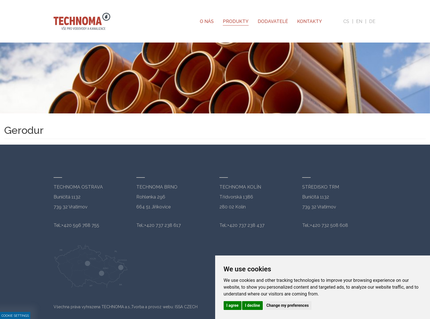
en (359, 21)
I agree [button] (232, 305)
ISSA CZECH (186, 307)
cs (346, 21)
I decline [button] (252, 305)
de (372, 21)
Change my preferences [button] (287, 305)
